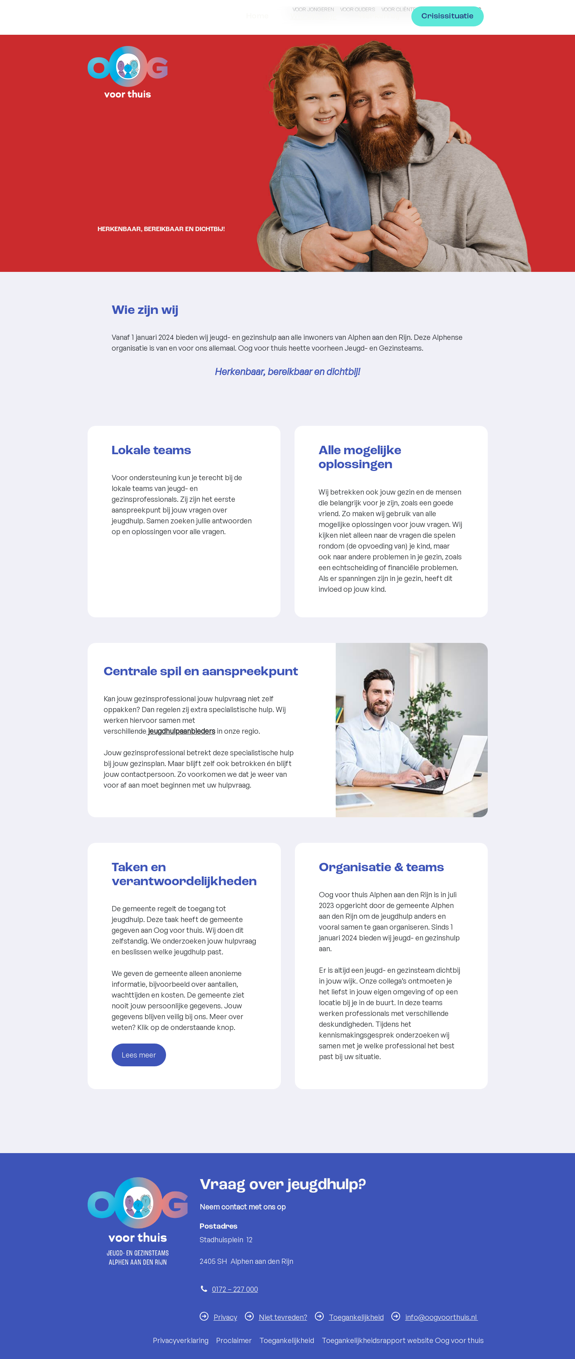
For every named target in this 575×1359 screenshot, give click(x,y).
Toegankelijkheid (356, 1317)
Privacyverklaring (180, 1340)
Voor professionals (453, 9)
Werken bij (379, 68)
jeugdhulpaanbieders (180, 730)
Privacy (225, 1317)
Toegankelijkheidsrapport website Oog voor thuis (403, 1340)
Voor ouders (357, 9)
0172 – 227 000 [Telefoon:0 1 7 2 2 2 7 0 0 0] (235, 1289)
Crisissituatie (447, 68)
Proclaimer (234, 1340)
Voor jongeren (313, 9)
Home (257, 68)
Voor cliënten (400, 9)
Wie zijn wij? (313, 68)
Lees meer (139, 1054)
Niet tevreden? (283, 1317)
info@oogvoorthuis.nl (441, 1317)
